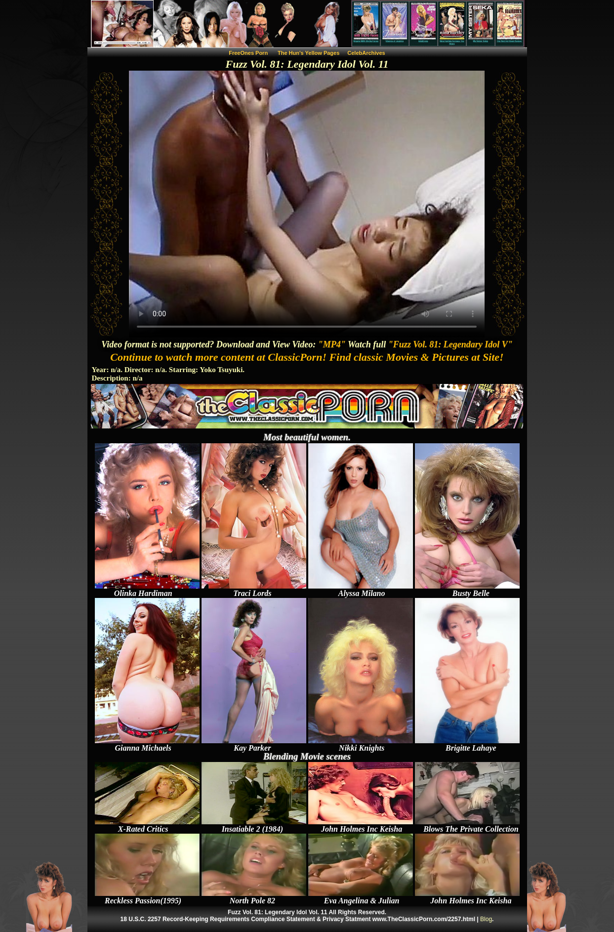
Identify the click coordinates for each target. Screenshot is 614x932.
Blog (486, 919)
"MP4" (332, 344)
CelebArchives (366, 53)
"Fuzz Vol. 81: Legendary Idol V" (450, 344)
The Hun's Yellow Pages (308, 53)
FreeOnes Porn (248, 53)
